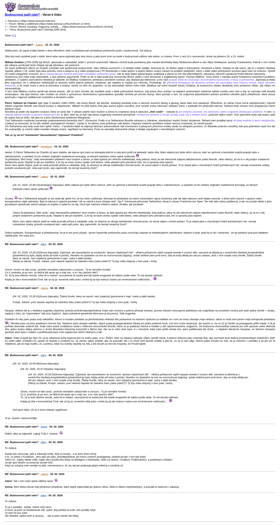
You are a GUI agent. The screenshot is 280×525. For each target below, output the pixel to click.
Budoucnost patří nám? (22, 14)
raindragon (46, 146)
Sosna (44, 426)
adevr (43, 244)
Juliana (39, 44)
